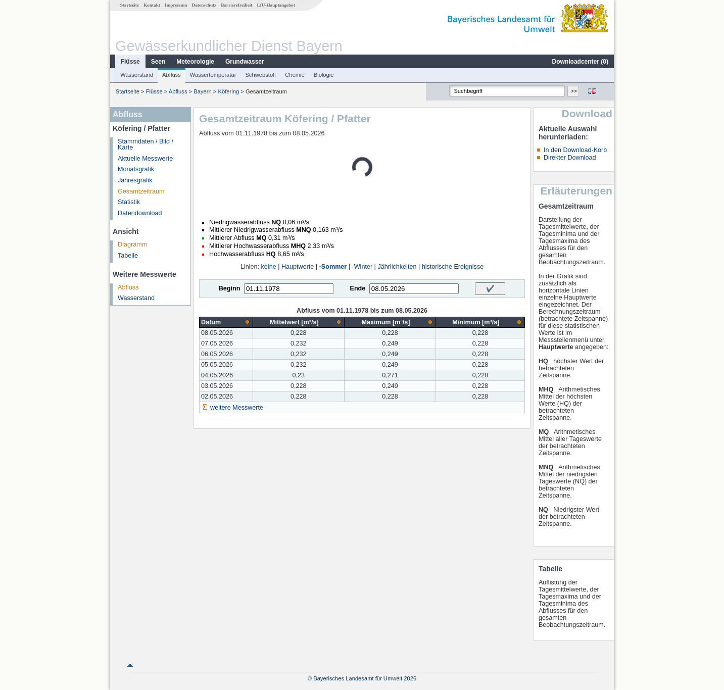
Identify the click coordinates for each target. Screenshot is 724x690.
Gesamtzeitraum (141, 191)
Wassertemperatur (213, 75)
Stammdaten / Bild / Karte (145, 145)
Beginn (229, 288)
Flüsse (130, 61)
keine (268, 266)
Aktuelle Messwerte (145, 158)
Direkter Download (570, 157)
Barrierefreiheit (236, 5)
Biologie (324, 75)
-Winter (362, 266)
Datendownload (140, 213)
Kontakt (151, 5)
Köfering (228, 91)
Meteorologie (195, 61)
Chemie (295, 75)
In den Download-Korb (575, 150)
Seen (158, 61)
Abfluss (171, 75)
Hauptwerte (297, 266)
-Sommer (333, 266)
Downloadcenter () (580, 61)
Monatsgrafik (136, 169)
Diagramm (132, 244)
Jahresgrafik (135, 180)
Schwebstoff (260, 75)
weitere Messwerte (236, 407)
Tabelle (128, 255)
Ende (357, 288)
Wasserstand (136, 75)
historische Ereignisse (453, 266)
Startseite (129, 5)
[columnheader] (226, 322)
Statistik (129, 202)
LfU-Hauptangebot (276, 5)
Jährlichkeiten (396, 266)
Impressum (176, 5)
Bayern (202, 91)
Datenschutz (204, 5)
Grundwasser (244, 61)
